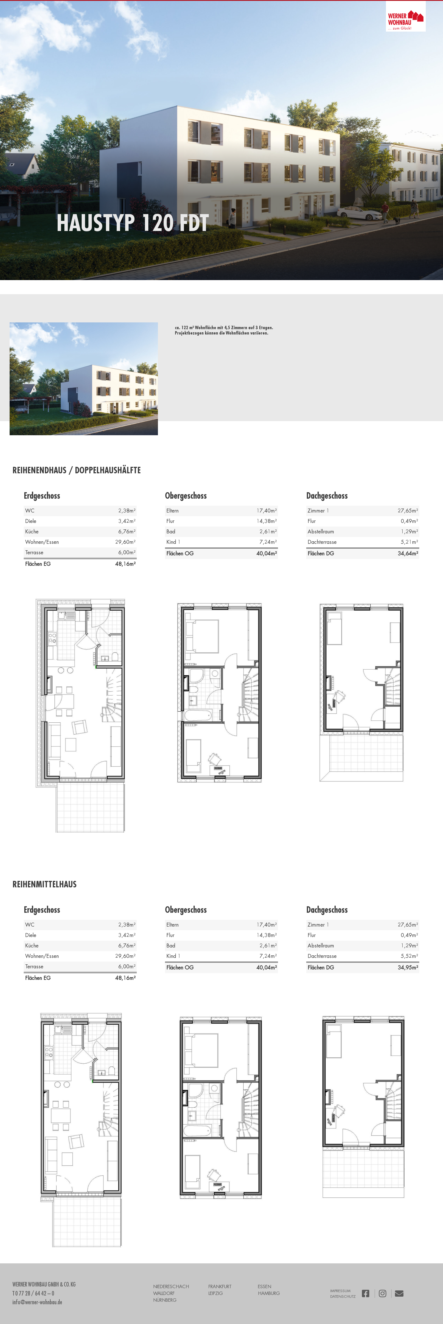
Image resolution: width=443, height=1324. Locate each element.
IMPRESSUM (340, 1291)
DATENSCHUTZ (343, 1296)
